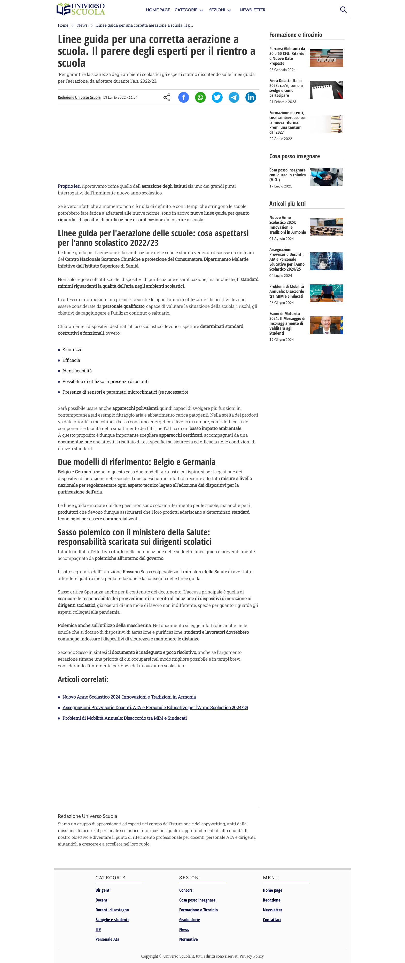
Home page (272, 890)
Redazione (272, 900)
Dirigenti (103, 890)
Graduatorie (189, 919)
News (184, 929)
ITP (98, 929)
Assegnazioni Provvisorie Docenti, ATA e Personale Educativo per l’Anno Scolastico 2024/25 (155, 707)
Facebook (183, 97)
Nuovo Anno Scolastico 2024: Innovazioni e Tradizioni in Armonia (129, 697)
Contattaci (272, 919)
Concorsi (186, 890)
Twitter (217, 97)
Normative (188, 939)
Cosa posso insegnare (197, 900)
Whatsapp (200, 97)
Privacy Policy (251, 956)
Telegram (234, 97)
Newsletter (252, 9)
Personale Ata (107, 939)
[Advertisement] (158, 145)
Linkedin (250, 97)
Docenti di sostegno (112, 910)
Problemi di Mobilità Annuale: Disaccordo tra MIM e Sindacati (125, 718)
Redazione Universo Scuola (79, 97)
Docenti (102, 900)
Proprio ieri (69, 186)
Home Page (158, 9)
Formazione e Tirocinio (198, 910)
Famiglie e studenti (112, 919)
